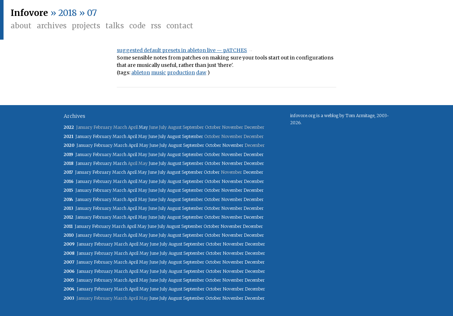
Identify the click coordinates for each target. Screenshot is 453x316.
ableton (140, 72)
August (174, 136)
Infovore (29, 12)
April (132, 136)
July (162, 136)
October (213, 145)
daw (201, 72)
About (21, 25)
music (158, 72)
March (119, 136)
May (143, 127)
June (152, 136)
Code (137, 25)
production (181, 72)
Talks (114, 25)
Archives (52, 25)
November (232, 145)
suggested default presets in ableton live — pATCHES (182, 50)
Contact (179, 25)
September (192, 136)
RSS (156, 25)
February (102, 136)
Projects (86, 25)
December (253, 154)
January (83, 136)
